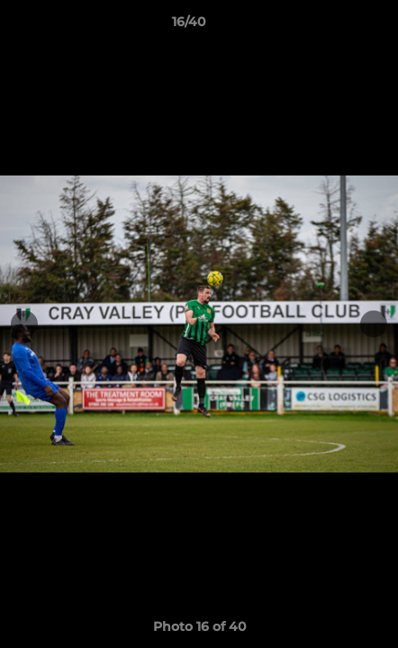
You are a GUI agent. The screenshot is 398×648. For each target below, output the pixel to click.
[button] (333, 26)
